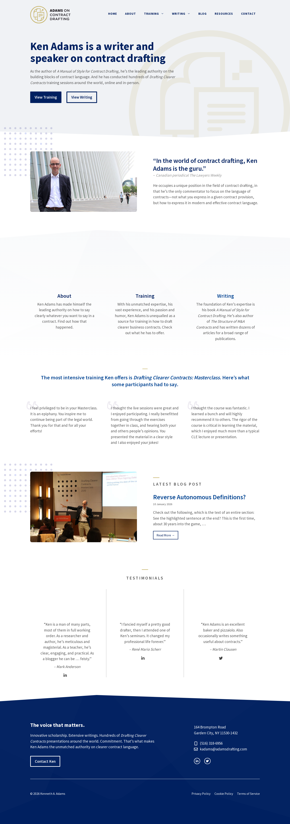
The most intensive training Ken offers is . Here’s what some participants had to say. (145, 381)
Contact (248, 14)
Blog (202, 14)
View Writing (81, 97)
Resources (224, 14)
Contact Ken (45, 761)
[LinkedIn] (65, 675)
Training (156, 14)
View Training (46, 97)
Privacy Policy (201, 794)
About (130, 14)
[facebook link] (207, 761)
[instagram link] (197, 761)
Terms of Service (248, 794)
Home (112, 14)
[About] (64, 301)
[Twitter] (221, 658)
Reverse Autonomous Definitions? (199, 497)
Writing (183, 14)
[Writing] (225, 301)
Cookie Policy (223, 794)
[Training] (145, 301)
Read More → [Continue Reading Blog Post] (165, 535)
